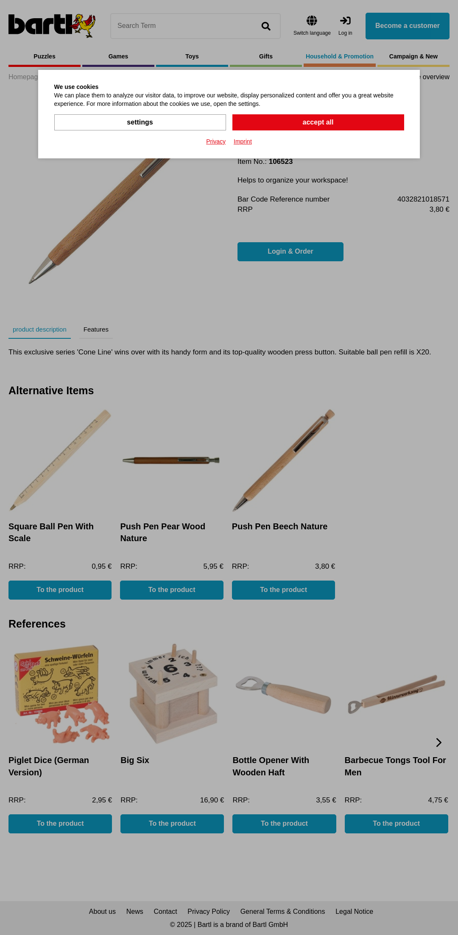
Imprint (243, 141)
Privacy (216, 141)
